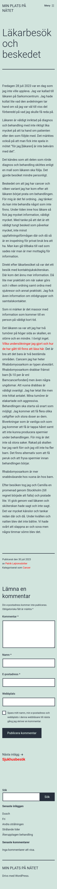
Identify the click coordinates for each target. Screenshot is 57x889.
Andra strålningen (13, 824)
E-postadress (11, 674)
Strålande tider (11, 829)
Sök (4, 790)
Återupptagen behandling (17, 834)
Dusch (6, 813)
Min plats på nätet (20, 868)
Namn (7, 654)
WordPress (21, 875)
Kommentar (10, 616)
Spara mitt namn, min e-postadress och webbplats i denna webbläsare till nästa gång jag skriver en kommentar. (28, 717)
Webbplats (8, 693)
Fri (3, 819)
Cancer (26, 567)
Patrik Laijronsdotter (16, 563)
